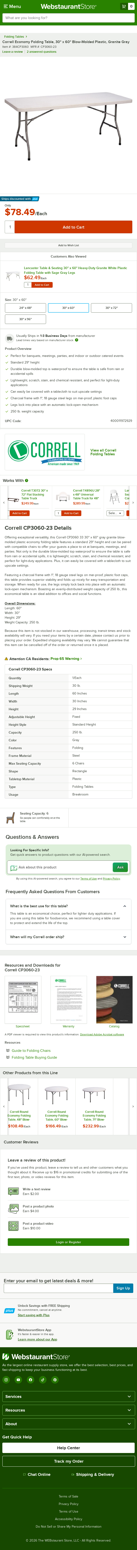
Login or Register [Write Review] (68, 1242)
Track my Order (68, 1461)
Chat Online (37, 1474)
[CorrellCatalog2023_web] (114, 1002)
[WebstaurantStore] (68, 1356)
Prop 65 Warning (65, 659)
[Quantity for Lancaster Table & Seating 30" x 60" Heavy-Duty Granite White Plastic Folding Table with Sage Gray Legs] (27, 285)
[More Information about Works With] (27, 480)
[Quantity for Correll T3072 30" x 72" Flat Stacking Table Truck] (6, 513)
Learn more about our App (37, 1339)
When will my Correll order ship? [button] (37, 937)
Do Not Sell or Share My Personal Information (69, 1526)
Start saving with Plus (34, 1315)
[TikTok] (43, 1380)
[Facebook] (30, 1380)
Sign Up (123, 1288)
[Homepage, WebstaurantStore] (68, 6)
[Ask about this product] (68, 867)
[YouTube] (18, 1380)
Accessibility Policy (68, 1519)
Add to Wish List (68, 245)
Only (8, 205)
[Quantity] (10, 227)
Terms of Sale (68, 1496)
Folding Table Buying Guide (49, 1057)
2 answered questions (41, 51)
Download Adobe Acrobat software (102, 1034)
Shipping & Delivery (92, 1474)
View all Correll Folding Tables (103, 452)
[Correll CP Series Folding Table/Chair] (23, 1002)
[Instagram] (6, 1380)
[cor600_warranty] (69, 1002)
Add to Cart (42, 285)
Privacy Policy (111, 878)
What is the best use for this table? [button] (39, 906)
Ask (120, 867)
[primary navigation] (12, 6)
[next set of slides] (133, 502)
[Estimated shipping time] (76, 340)
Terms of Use (88, 878)
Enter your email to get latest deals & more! (48, 1280)
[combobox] (68, 18)
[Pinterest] (55, 1380)
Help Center (68, 1447)
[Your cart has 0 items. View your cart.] (127, 6)
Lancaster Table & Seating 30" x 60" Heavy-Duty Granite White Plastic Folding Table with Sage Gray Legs (75, 270)
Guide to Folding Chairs (45, 1050)
